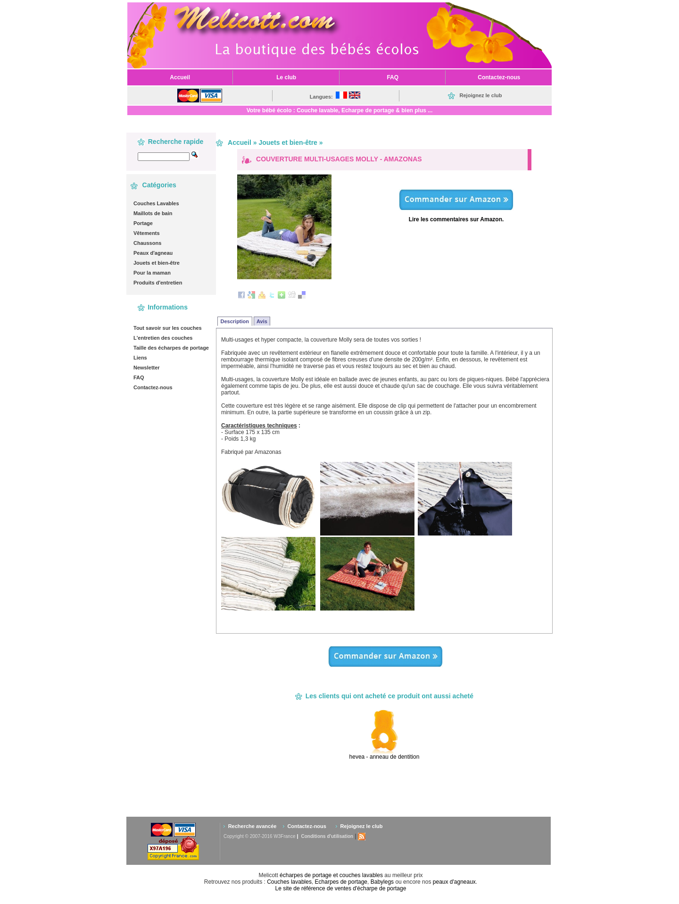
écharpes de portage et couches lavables (331, 875)
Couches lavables (289, 882)
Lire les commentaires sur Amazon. (456, 219)
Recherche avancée (252, 826)
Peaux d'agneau (153, 253)
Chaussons (147, 243)
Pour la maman (152, 273)
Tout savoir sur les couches (167, 328)
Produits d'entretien (157, 282)
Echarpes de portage (341, 882)
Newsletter (146, 367)
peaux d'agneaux (454, 882)
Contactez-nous (153, 387)
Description (235, 321)
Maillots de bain (153, 213)
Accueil (239, 142)
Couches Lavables (156, 203)
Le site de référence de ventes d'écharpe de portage (340, 888)
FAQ (138, 377)
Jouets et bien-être (156, 263)
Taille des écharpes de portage (171, 348)
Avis (262, 321)
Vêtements (146, 233)
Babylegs (382, 882)
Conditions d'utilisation (327, 836)
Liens (140, 357)
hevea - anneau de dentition (384, 756)
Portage (143, 223)
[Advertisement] (396, 788)
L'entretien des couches (163, 338)
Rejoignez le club (361, 826)
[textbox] (164, 156)
